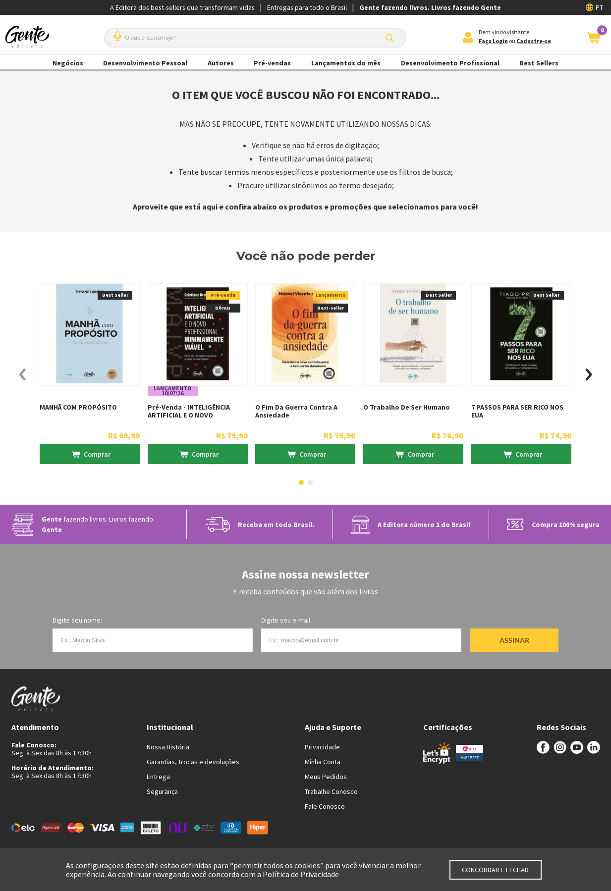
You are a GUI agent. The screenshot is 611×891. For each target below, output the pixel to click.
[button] (115, 32)
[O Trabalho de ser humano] (413, 375)
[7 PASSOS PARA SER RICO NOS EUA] (521, 375)
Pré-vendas (272, 62)
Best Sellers (538, 62)
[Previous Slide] (22, 374)
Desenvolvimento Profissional (450, 62)
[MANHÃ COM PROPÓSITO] (90, 375)
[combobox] (255, 38)
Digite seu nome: (77, 620)
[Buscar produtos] (391, 38)
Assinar (514, 640)
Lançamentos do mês (346, 62)
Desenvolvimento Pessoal (145, 62)
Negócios (68, 62)
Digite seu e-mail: (286, 620)
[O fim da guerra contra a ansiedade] (305, 375)
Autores (221, 62)
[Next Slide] (589, 374)
